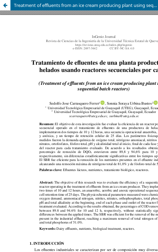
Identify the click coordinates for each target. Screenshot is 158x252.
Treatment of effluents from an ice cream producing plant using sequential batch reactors (86, 5)
